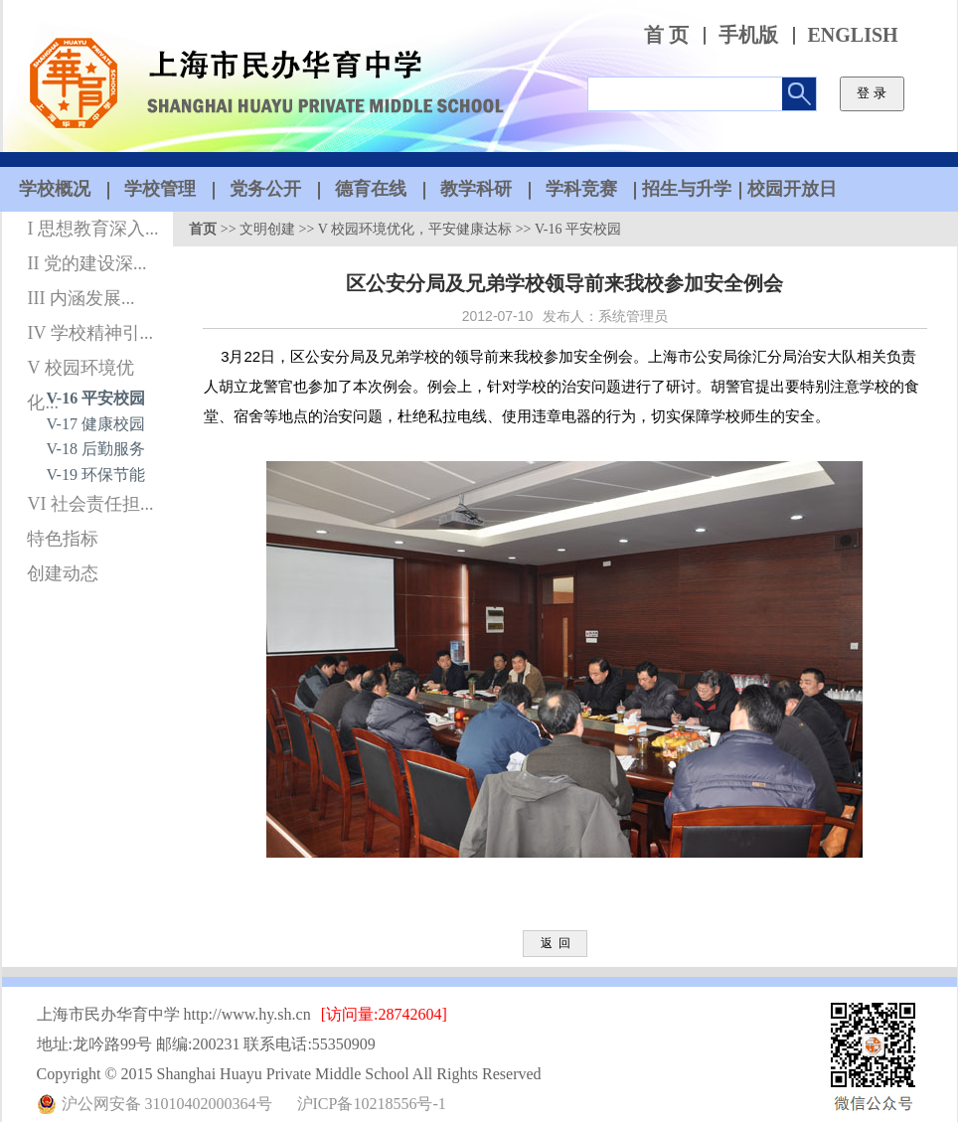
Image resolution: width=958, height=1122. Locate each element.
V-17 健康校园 (96, 423)
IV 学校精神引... (90, 333)
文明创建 (267, 229)
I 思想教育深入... (92, 229)
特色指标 (62, 539)
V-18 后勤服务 (96, 448)
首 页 (666, 35)
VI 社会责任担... (90, 504)
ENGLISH (853, 35)
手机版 (748, 35)
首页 (203, 229)
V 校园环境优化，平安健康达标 (415, 229)
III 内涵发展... (80, 298)
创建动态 (62, 573)
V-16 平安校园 (96, 398)
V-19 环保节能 (96, 474)
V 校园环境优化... (80, 372)
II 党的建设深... (86, 263)
